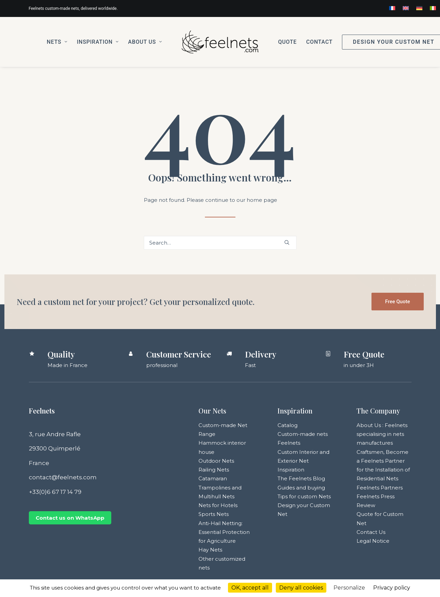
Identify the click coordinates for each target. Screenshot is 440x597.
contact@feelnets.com (63, 477)
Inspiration (98, 42)
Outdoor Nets (216, 461)
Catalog (288, 425)
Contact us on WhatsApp (70, 518)
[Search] (220, 243)
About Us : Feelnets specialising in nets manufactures (382, 434)
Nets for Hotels (217, 505)
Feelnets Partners (380, 487)
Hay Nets (210, 549)
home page (262, 200)
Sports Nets (213, 514)
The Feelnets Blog (301, 478)
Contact (319, 42)
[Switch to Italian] (433, 8)
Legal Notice (373, 541)
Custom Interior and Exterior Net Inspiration (303, 461)
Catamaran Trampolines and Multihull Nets (220, 487)
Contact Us (371, 532)
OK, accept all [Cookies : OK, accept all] (250, 587)
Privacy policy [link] (391, 587)
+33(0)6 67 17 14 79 (55, 491)
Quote (287, 42)
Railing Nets (213, 469)
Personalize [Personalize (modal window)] (349, 587)
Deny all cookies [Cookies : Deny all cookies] (301, 587)
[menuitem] (392, 8)
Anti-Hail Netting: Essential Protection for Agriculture (224, 532)
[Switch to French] (392, 8)
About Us (145, 42)
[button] (286, 242)
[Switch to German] (419, 8)
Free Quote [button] (397, 301)
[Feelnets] (220, 42)
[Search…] (220, 243)
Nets (57, 42)
